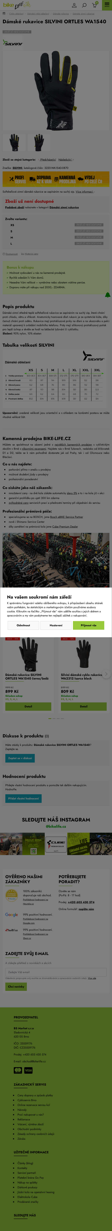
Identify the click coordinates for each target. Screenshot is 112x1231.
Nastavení (56, 625)
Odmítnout (23, 625)
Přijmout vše (88, 625)
